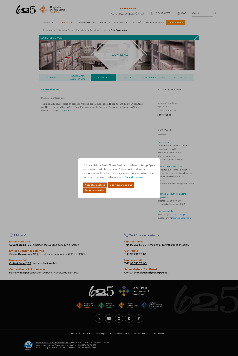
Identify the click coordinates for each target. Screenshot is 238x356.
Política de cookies (133, 177)
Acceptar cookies (95, 185)
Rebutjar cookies (94, 190)
